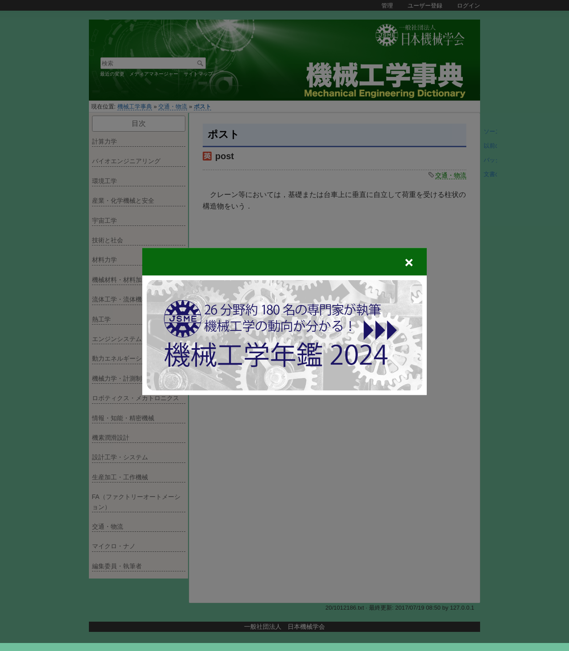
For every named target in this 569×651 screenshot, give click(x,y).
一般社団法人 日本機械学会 (284, 626)
